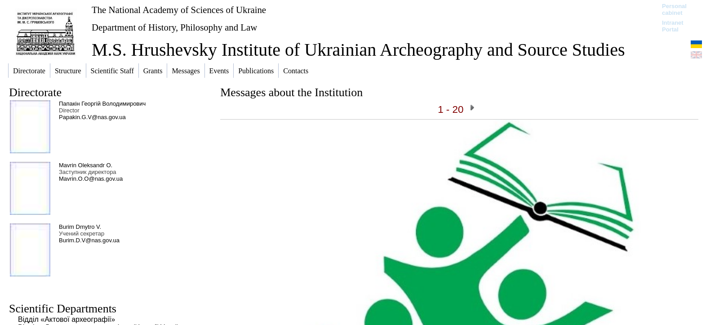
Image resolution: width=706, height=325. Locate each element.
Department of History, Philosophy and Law (174, 27)
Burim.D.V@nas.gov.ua (89, 240)
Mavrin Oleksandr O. (85, 165)
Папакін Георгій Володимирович (102, 103)
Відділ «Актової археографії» (66, 319)
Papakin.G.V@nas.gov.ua (92, 117)
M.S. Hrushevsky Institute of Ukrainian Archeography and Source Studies (358, 50)
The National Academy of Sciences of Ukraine (179, 9)
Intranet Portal (673, 26)
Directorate (35, 92)
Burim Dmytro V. (80, 226)
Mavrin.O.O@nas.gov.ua (91, 178)
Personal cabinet (674, 9)
